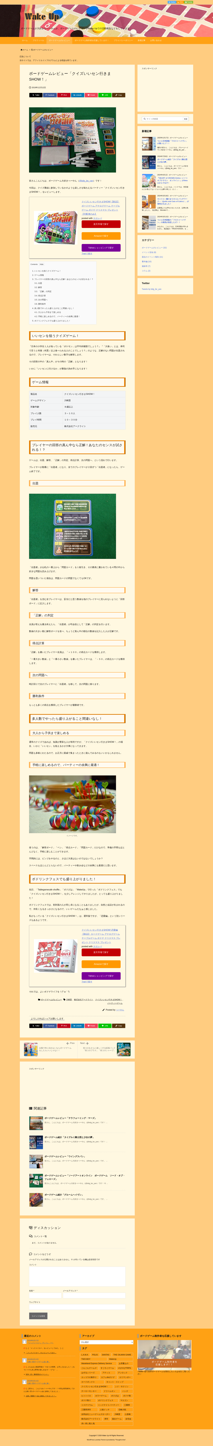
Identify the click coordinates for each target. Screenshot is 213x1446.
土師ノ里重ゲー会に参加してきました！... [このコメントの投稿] (41, 1396)
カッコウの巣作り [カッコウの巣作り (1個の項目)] (89, 1377)
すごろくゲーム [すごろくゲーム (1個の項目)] (107, 1368)
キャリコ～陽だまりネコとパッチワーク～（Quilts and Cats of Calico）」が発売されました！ (173, 201)
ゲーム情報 (38, 275)
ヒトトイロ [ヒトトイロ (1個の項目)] (86, 1396)
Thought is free (120, 1440)
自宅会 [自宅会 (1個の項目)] (128, 1419)
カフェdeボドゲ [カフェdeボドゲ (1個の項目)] (108, 1377)
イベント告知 (149, 252)
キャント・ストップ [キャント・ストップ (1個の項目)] (114, 1382)
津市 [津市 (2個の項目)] (106, 1419)
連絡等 (146, 266)
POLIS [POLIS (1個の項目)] (95, 1355)
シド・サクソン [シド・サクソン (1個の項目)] (121, 1386)
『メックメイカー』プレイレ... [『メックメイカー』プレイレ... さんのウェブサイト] (38, 1343)
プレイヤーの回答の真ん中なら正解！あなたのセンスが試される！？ (62, 279)
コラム (146, 271)
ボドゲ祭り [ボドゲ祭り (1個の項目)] (86, 1400)
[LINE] (105, 95)
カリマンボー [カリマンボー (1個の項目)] (125, 1377)
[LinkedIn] (77, 95)
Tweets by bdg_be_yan (151, 289)
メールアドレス (70, 1291)
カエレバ (97, 218)
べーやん (120, 1010)
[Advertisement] (49, 1088)
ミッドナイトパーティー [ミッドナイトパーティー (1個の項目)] (108, 1405)
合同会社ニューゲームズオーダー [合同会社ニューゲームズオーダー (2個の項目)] (95, 1414)
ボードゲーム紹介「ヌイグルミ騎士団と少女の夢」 (70, 1137)
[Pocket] (91, 95)
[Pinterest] (64, 95)
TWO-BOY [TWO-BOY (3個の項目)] (85, 1359)
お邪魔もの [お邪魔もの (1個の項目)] (123, 1363)
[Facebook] (50, 95)
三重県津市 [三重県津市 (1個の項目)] (86, 1410)
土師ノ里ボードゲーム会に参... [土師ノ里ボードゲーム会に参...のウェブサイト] (38, 1362)
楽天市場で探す (101, 224)
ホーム (25, 50)
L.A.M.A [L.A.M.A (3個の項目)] (84, 1355)
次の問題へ (41, 300)
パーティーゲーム (115, 1003)
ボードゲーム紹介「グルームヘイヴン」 (64, 1195)
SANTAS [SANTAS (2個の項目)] (105, 1355)
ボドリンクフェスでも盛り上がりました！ (51, 321)
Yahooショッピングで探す (101, 248)
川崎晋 (69, 1000)
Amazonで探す (101, 236)
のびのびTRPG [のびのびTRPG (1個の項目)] (124, 1368)
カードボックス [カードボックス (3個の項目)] (88, 1382)
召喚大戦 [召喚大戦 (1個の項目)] (122, 1410)
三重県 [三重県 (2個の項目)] (127, 1405)
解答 (38, 287)
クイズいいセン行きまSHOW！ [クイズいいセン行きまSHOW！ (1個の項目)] (94, 1386)
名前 (31, 1291)
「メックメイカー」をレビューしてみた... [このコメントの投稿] (41, 1353)
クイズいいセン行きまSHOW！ (108, 1000)
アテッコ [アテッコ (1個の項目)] (106, 1373)
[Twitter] (36, 95)
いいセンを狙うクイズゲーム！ (46, 271)
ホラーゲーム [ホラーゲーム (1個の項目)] (101, 1396)
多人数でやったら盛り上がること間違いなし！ (53, 308)
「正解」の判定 (43, 291)
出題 (38, 283)
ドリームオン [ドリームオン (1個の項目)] (109, 1391)
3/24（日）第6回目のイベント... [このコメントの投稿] (37, 1374)
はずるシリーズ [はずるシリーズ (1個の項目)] (88, 1373)
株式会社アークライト (83, 1000)
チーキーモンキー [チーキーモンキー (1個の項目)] (89, 1391)
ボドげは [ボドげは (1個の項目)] (115, 1396)
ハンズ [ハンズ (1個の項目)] (125, 1391)
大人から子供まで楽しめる (48, 312)
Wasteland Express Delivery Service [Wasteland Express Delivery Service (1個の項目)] (96, 1363)
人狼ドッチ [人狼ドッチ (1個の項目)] (104, 1410)
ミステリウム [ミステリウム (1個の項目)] (87, 1405)
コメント (33, 1265)
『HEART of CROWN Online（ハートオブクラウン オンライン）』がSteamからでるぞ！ (172, 180)
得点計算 (40, 296)
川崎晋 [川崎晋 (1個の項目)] (117, 1414)
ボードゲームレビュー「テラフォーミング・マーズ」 (71, 1118)
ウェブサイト (34, 1302)
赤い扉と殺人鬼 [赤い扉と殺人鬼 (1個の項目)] (88, 1423)
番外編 (146, 261)
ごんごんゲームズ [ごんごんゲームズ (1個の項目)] (89, 1368)
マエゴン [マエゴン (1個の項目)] (124, 1400)
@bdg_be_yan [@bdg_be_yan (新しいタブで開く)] (86, 181)
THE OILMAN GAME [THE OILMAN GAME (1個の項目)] (122, 1355)
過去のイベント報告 (152, 257)
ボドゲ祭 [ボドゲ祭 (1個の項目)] (127, 1396)
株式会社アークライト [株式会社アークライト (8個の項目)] (90, 1419)
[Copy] (118, 95)
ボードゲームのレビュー (43, 50)
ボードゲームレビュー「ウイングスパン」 (65, 1156)
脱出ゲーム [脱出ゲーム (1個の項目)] (117, 1419)
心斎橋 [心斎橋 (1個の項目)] (128, 1414)
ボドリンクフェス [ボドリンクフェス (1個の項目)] (105, 1400)
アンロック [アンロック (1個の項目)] (122, 1373)
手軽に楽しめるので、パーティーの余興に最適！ (57, 316)
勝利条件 (40, 304)
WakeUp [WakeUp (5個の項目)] (112, 1359)
